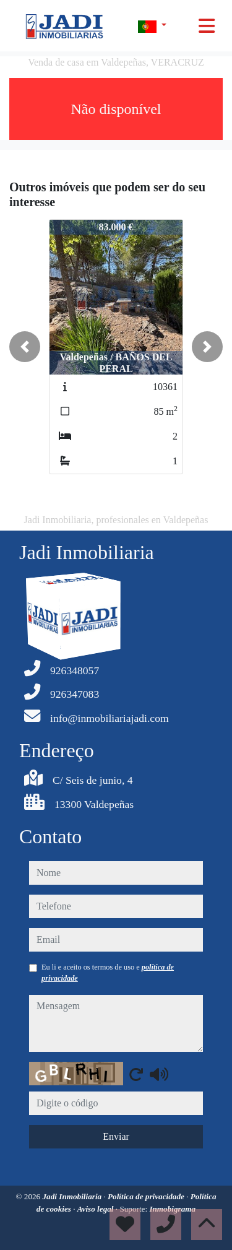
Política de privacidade (147, 1196)
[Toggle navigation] (206, 26)
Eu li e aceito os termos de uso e (107, 973)
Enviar (116, 1136)
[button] (24, 346)
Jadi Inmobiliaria (73, 1196)
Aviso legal (96, 1208)
